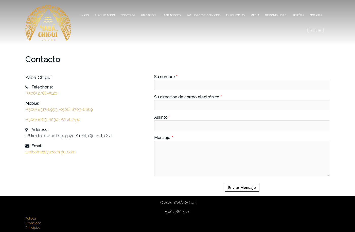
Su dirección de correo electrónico (188, 97)
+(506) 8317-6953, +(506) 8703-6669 (59, 109)
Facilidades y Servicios (203, 15)
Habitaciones (171, 15)
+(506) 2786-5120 (41, 93)
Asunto (162, 117)
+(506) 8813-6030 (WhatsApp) (53, 119)
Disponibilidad (276, 15)
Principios (32, 227)
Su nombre (166, 76)
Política (30, 218)
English (315, 30)
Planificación (105, 15)
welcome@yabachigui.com (50, 152)
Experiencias (235, 15)
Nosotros (128, 15)
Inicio (85, 15)
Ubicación (148, 15)
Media (255, 15)
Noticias (316, 15)
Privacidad (33, 223)
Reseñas (298, 15)
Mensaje (163, 137)
